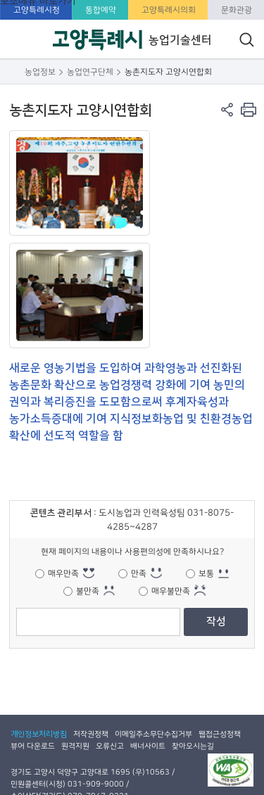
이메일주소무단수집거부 (153, 734)
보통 (206, 573)
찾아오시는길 (193, 746)
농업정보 (40, 72)
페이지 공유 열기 (227, 109)
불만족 (87, 591)
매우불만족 (170, 591)
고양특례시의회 (169, 10)
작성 (216, 622)
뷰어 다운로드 (33, 746)
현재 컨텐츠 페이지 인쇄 (248, 109)
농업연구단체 (90, 72)
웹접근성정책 (220, 734)
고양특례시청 (36, 10)
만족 (138, 573)
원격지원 (75, 746)
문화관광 (236, 10)
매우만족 (63, 573)
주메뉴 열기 (20, 61)
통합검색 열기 (246, 40)
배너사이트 (147, 746)
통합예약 (100, 10)
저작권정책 (90, 734)
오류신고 (110, 746)
